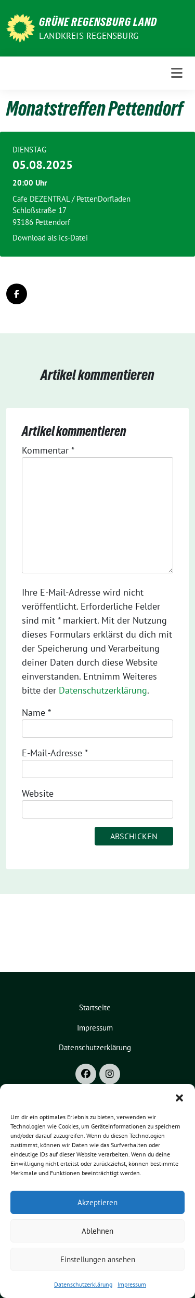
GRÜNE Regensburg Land (98, 22)
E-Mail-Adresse (55, 753)
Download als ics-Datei (50, 238)
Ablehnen (97, 1231)
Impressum (132, 1284)
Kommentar (48, 450)
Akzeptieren (97, 1202)
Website (38, 793)
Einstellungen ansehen (97, 1259)
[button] (179, 1097)
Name (36, 712)
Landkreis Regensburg (88, 35)
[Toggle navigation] (177, 73)
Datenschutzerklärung (83, 1284)
